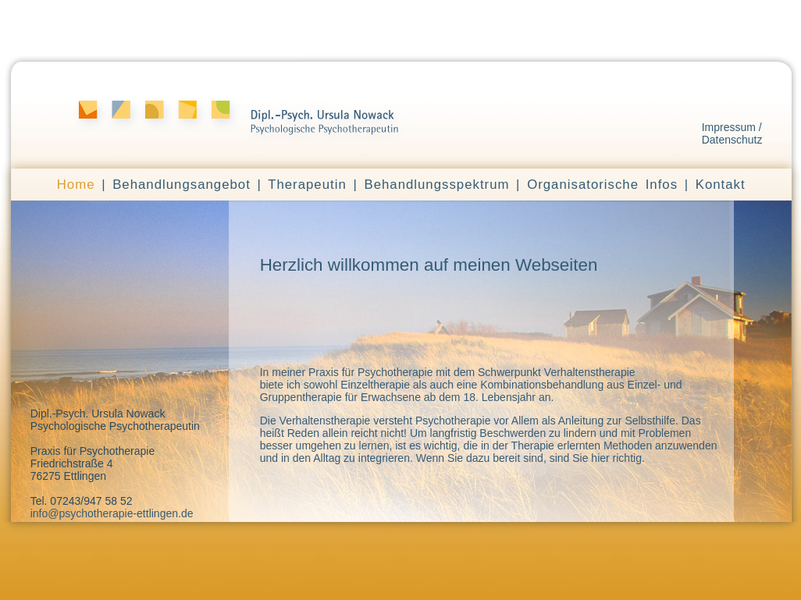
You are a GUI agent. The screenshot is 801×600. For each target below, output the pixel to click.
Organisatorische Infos (602, 184)
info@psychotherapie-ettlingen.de (112, 513)
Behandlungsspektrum (436, 184)
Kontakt (721, 184)
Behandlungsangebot (181, 184)
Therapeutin (307, 184)
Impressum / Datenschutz (732, 133)
